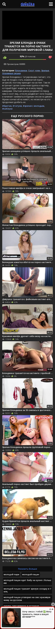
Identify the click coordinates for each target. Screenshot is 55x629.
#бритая (6, 105)
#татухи (17, 105)
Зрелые (45, 70)
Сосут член (34, 70)
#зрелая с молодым (33, 105)
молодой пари (11, 574)
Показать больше (27, 568)
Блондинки (21, 70)
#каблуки (7, 108)
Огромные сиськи (11, 73)
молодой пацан (30, 574)
